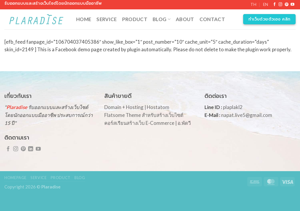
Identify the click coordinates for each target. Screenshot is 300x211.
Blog (162, 19)
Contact (212, 19)
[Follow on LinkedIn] (30, 149)
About (185, 19)
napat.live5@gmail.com (246, 115)
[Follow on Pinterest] (287, 5)
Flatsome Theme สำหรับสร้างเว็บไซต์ (143, 115)
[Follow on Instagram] (280, 5)
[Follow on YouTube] (292, 5)
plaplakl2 (233, 107)
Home (83, 19)
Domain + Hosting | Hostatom (136, 107)
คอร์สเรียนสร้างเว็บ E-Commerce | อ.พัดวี (147, 123)
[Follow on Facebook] (275, 5)
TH (253, 4)
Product (134, 19)
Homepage (15, 177)
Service (106, 19)
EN (265, 4)
